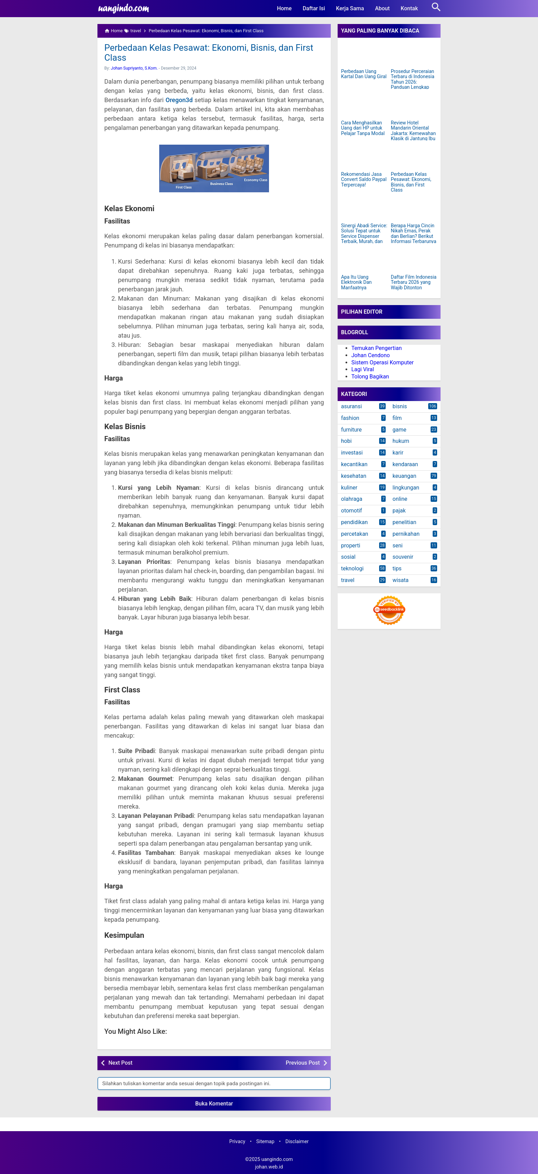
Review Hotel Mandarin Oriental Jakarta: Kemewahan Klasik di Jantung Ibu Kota (413, 133)
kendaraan (405, 464)
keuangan (404, 476)
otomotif (351, 510)
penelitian (404, 522)
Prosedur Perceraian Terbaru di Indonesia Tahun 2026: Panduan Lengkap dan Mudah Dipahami (413, 82)
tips (397, 568)
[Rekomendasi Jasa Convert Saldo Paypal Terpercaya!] (364, 157)
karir (398, 452)
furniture (351, 429)
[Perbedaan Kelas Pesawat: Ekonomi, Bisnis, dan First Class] (414, 157)
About (382, 8)
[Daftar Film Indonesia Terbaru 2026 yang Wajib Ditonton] (414, 260)
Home (284, 8)
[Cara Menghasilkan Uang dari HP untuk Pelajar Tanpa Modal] (364, 106)
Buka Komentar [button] (214, 1103)
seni (397, 545)
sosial (348, 557)
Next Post (120, 1063)
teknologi (352, 568)
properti (350, 545)
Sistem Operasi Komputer (382, 362)
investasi (352, 452)
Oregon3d (179, 100)
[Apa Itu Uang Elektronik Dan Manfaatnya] (364, 260)
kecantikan (354, 464)
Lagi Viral (362, 369)
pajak (399, 510)
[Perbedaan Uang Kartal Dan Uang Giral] (364, 54)
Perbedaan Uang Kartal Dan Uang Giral (364, 74)
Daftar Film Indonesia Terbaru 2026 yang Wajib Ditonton (413, 282)
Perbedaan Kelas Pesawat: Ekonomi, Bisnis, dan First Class (208, 53)
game (399, 429)
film (397, 418)
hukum (401, 441)
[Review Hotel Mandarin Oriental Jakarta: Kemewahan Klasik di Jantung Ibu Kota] (414, 106)
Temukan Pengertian (376, 348)
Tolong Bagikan (370, 376)
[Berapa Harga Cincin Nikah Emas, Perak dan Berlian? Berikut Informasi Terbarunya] (414, 208)
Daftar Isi (314, 8)
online (400, 499)
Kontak (409, 8)
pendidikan (354, 522)
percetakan (354, 534)
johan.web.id (269, 1167)
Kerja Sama (350, 8)
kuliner (349, 487)
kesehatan (353, 476)
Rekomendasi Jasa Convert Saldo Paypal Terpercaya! (364, 179)
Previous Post (303, 1063)
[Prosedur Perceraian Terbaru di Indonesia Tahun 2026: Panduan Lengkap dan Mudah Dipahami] (414, 54)
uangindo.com (277, 1159)
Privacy (237, 1142)
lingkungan (406, 487)
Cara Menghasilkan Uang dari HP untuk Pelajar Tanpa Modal (363, 128)
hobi (346, 441)
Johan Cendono (370, 355)
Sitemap (265, 1142)
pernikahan (406, 534)
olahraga (351, 499)
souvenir (403, 557)
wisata (401, 580)
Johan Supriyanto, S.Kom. (134, 68)
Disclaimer (297, 1142)
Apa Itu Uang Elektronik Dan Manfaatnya (356, 282)
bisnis (400, 406)
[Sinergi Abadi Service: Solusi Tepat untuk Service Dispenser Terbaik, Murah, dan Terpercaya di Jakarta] (364, 208)
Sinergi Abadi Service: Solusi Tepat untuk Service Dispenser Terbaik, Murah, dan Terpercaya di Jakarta (364, 236)
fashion (350, 418)
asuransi (351, 406)
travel (347, 580)
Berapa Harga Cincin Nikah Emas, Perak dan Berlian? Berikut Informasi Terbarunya (413, 233)
